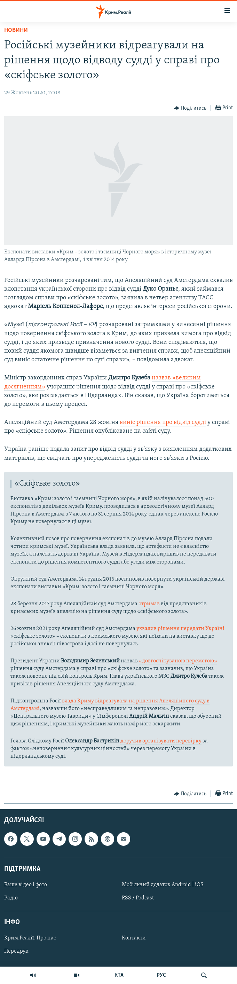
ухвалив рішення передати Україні (180, 628)
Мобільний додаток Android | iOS (163, 885)
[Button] (190, 108)
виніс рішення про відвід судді (163, 422)
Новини (16, 30)
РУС (161, 975)
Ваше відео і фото (25, 885)
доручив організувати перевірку (161, 741)
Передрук (16, 951)
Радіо (11, 898)
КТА (119, 975)
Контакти (134, 938)
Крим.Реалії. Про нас (30, 938)
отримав (149, 604)
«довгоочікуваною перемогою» (178, 661)
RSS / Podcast (138, 898)
